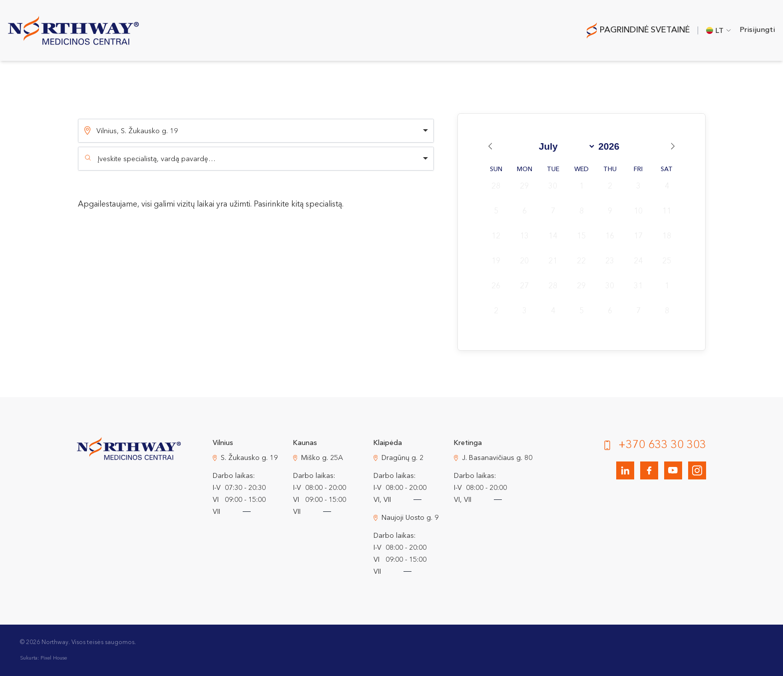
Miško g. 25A (322, 457)
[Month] (565, 146)
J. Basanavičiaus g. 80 (497, 457)
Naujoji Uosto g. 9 (410, 517)
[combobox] (256, 159)
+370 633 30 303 (662, 445)
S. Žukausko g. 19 (249, 457)
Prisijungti (757, 30)
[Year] (612, 146)
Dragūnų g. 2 (402, 457)
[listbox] (256, 131)
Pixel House (53, 658)
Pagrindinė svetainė (645, 30)
